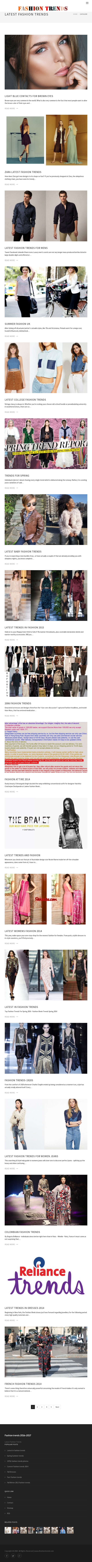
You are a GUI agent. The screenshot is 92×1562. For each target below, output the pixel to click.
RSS (8, 1513)
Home (75, 14)
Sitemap (10, 1508)
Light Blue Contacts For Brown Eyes (29, 96)
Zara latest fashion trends (23, 172)
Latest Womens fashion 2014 (23, 931)
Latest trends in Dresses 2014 (24, 1308)
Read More (10, 108)
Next (57, 1407)
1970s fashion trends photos (17, 1461)
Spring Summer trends (15, 1456)
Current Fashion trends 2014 (17, 1466)
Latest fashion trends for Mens (26, 248)
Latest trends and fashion (22, 855)
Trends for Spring (17, 475)
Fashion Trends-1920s (19, 1080)
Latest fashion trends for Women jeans (31, 1156)
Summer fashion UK (17, 323)
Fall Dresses (11, 1472)
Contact (10, 1503)
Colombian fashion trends (22, 1232)
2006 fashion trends (18, 703)
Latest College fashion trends (25, 399)
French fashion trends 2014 (23, 1384)
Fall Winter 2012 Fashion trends (18, 1482)
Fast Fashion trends (14, 1477)
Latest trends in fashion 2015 (24, 627)
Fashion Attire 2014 (17, 779)
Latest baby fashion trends (23, 551)
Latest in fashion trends (21, 1007)
